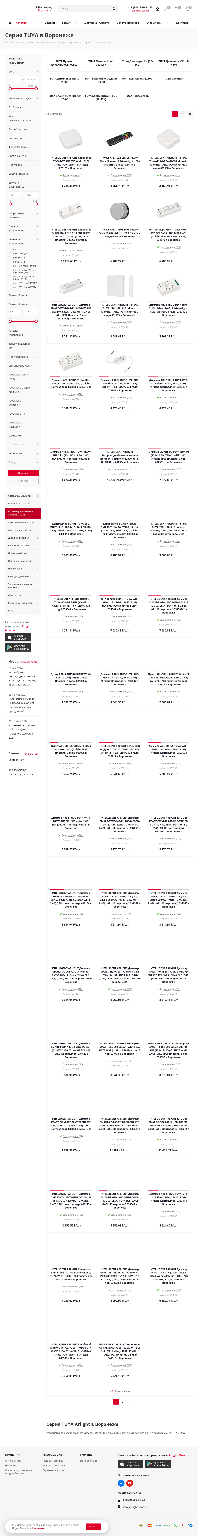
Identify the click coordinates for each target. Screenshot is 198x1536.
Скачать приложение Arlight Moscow (18, 1471)
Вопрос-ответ (88, 1460)
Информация (52, 1454)
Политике (38, 1528)
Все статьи (31, 753)
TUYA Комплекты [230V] (137, 78)
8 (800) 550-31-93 (142, 7)
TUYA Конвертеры (137, 96)
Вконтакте (121, 1483)
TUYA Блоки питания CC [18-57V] (101, 97)
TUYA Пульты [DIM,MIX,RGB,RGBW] (64, 62)
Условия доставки (54, 1465)
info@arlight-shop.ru (135, 1507)
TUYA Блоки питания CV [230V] (64, 97)
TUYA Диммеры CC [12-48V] (174, 62)
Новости (10, 1465)
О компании (13, 1460)
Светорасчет (16, 759)
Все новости (30, 662)
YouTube (129, 1483)
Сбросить (23, 480)
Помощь (86, 1454)
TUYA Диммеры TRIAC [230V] (64, 80)
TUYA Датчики (173, 78)
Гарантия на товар (54, 1470)
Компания (12, 1454)
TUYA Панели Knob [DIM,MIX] (101, 62)
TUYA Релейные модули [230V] (101, 80)
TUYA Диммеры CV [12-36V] (137, 62)
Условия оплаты (53, 1460)
